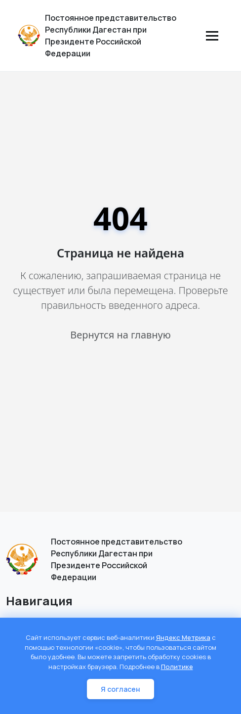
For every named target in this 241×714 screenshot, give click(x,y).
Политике (177, 666)
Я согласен (120, 689)
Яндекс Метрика (183, 637)
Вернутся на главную (120, 334)
